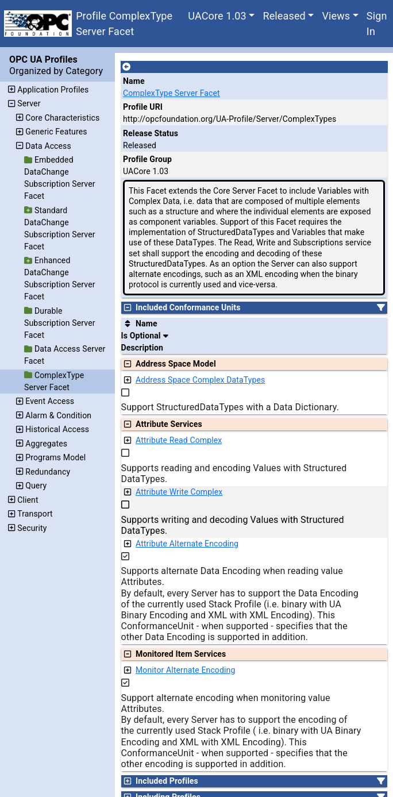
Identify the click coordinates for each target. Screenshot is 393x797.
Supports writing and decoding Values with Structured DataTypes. (232, 525)
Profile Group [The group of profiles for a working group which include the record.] (147, 159)
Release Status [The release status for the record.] (150, 133)
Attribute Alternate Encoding (187, 543)
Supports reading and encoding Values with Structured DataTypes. (234, 473)
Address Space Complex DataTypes (200, 379)
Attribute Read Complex (179, 440)
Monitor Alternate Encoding (185, 670)
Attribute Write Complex (179, 491)
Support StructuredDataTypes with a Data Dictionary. (230, 407)
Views (336, 16)
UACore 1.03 (217, 16)
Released (284, 16)
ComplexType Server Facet (171, 93)
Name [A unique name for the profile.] (134, 81)
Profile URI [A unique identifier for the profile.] (143, 106)
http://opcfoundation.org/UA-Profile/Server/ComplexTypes (229, 119)
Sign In (377, 23)
